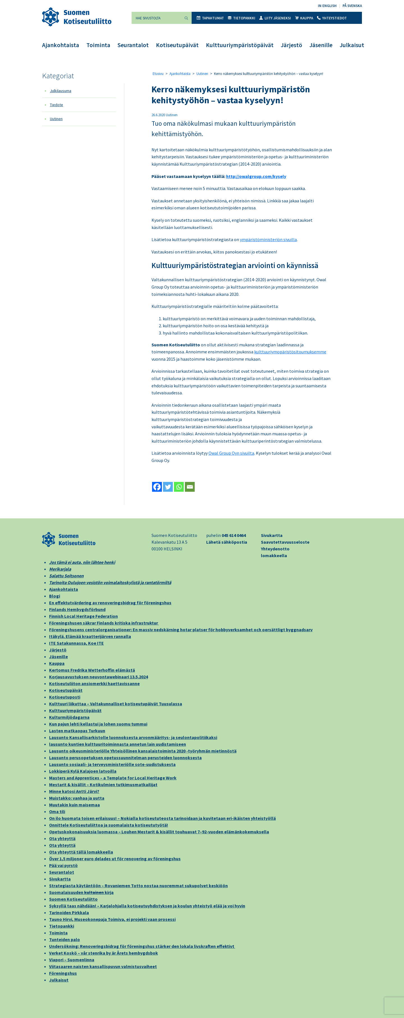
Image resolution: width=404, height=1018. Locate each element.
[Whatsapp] (179, 487)
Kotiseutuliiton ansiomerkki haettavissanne (94, 683)
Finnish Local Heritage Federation (83, 616)
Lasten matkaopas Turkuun (77, 730)
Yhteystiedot (332, 18)
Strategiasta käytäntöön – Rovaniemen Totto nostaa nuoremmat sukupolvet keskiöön (138, 885)
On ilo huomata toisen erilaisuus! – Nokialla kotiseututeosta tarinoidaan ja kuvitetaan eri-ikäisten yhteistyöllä (162, 818)
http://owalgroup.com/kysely (256, 176)
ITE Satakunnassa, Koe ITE (76, 643)
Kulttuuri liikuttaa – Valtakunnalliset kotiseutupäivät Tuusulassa (115, 703)
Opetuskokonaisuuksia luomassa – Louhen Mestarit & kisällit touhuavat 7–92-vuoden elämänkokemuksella (159, 831)
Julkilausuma (60, 90)
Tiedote (56, 104)
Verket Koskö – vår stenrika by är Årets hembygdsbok (103, 953)
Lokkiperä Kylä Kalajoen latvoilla (82, 771)
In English (327, 5)
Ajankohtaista (60, 45)
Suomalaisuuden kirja (81, 892)
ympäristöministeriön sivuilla (268, 239)
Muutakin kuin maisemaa (74, 804)
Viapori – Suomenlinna (71, 959)
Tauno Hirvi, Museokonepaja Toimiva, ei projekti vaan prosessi (112, 919)
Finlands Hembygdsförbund (77, 609)
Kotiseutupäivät (177, 45)
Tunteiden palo (64, 939)
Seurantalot (133, 45)
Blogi (54, 596)
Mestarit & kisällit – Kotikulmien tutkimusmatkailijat (103, 784)
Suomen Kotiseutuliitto (73, 899)
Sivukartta (272, 535)
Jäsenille (320, 45)
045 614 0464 (234, 535)
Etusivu (158, 73)
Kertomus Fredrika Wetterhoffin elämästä (92, 670)
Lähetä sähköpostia (226, 542)
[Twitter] (168, 487)
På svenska (352, 5)
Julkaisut (352, 45)
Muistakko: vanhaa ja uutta (76, 798)
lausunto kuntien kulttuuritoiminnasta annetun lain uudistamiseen (117, 744)
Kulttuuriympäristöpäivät (240, 45)
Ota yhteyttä (62, 838)
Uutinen (56, 118)
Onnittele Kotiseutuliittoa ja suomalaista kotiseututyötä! (108, 825)
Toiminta (98, 45)
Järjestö (291, 45)
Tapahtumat (210, 18)
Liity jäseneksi (275, 18)
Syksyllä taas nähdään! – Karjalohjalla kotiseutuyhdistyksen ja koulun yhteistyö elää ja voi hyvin (147, 906)
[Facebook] (157, 487)
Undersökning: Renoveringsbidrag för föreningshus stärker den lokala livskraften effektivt (142, 946)
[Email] (190, 487)
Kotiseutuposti (64, 697)
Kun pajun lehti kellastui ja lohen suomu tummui (98, 724)
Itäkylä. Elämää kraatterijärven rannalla (90, 636)
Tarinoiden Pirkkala (69, 912)
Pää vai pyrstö (63, 865)
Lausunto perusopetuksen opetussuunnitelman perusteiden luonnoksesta (125, 757)
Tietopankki (241, 18)
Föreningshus (63, 973)
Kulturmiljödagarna (69, 717)
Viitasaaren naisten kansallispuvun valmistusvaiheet (103, 966)
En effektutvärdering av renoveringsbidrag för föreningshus (110, 602)
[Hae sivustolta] (156, 18)
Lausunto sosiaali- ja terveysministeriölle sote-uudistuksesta (112, 764)
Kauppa (304, 18)
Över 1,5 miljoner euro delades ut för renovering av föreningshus (115, 858)
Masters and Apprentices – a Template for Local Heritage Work (112, 778)
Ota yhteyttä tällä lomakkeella (81, 852)
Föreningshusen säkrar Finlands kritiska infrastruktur (104, 623)
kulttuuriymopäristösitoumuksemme (290, 351)
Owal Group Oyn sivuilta (231, 453)
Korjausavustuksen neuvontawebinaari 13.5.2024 (98, 677)
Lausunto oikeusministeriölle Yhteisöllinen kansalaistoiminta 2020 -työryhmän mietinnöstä (143, 751)
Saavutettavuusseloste (285, 542)
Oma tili (57, 811)
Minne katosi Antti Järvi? (74, 791)
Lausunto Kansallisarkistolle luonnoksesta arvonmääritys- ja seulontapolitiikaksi (133, 737)
